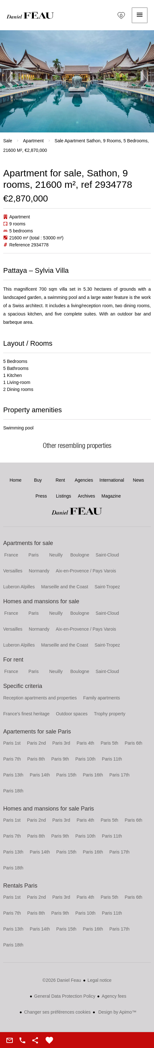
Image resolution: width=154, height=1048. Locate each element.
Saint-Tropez (107, 586)
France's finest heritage (26, 713)
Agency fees (114, 996)
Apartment (33, 140)
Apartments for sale (28, 543)
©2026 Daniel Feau (61, 980)
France (11, 554)
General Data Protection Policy (64, 996)
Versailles (12, 570)
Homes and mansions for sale (41, 601)
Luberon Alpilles (19, 586)
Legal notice (100, 980)
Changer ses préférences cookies (57, 1012)
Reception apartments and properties (40, 697)
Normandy (39, 570)
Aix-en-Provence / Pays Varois (86, 570)
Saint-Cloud (107, 554)
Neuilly (56, 554)
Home (30, 15)
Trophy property (109, 713)
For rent (13, 659)
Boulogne (79, 554)
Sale (7, 140)
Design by (116, 1012)
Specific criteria (22, 686)
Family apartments (101, 697)
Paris (33, 554)
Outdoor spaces (72, 713)
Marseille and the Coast (64, 586)
